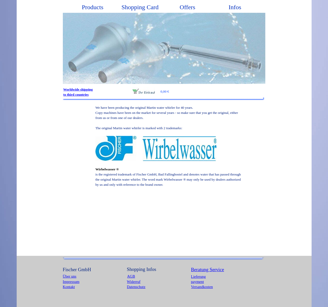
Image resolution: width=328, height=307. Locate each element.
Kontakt (69, 287)
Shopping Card (140, 7)
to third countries (76, 94)
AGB (131, 276)
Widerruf (134, 282)
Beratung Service (207, 269)
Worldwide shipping (78, 89)
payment (197, 282)
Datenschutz (136, 287)
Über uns (69, 276)
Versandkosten (202, 287)
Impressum (71, 282)
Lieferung (198, 277)
